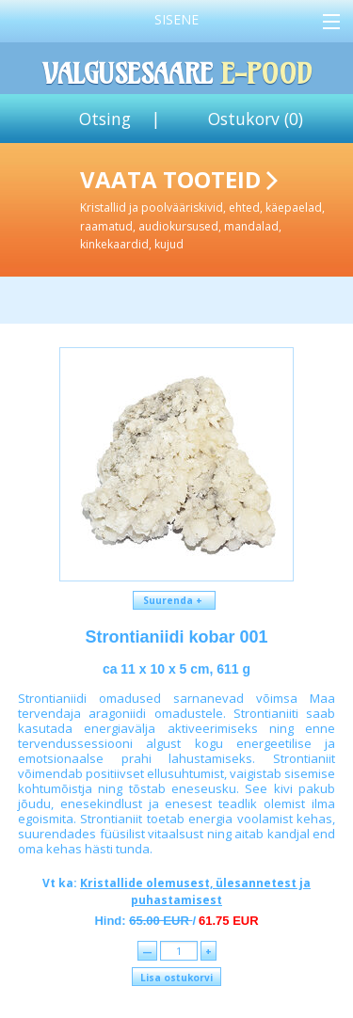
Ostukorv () (255, 118)
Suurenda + (174, 600)
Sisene (176, 19)
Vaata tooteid (212, 208)
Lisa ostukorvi (176, 977)
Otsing (105, 118)
